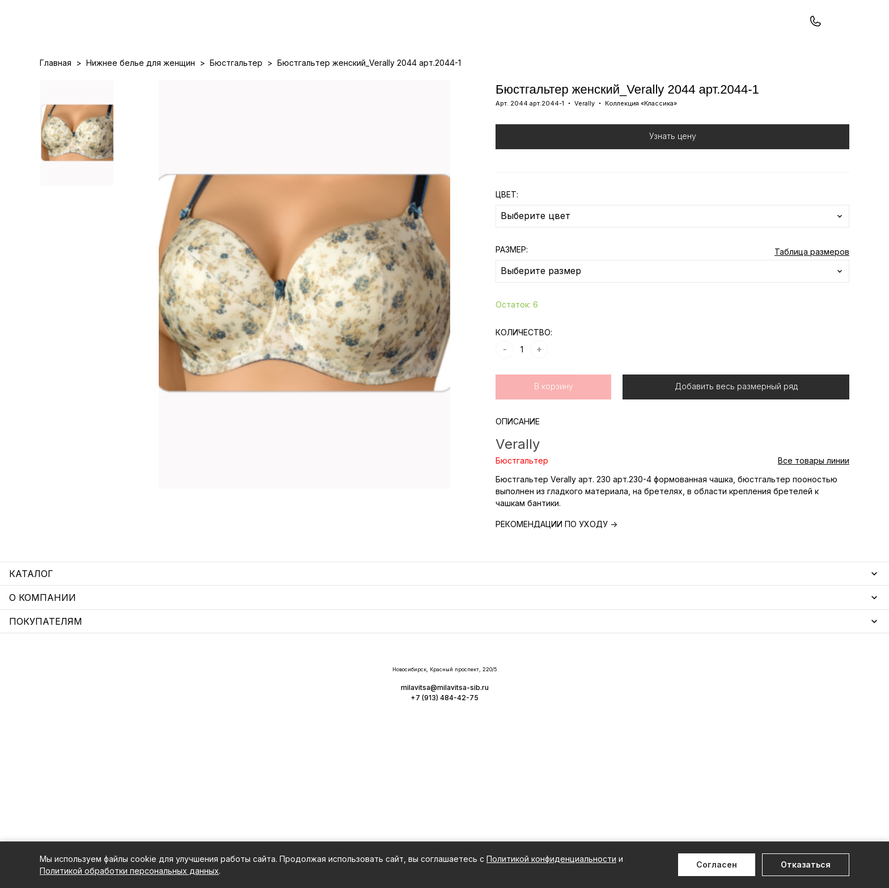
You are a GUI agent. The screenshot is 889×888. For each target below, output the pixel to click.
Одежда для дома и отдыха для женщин (122, 695)
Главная (55, 111)
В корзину (553, 434)
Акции (437, 85)
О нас (503, 85)
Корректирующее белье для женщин (341, 745)
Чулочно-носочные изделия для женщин (120, 777)
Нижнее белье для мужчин (93, 745)
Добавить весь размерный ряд (736, 434)
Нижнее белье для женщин (94, 679)
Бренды (470, 85)
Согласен (716, 864)
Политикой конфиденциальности (551, 859)
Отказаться (806, 864)
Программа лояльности (567, 85)
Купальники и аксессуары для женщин (116, 712)
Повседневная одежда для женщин (112, 794)
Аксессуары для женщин (316, 695)
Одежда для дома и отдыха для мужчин (121, 761)
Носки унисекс (296, 728)
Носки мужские (297, 712)
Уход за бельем (299, 679)
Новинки (401, 85)
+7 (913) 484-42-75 (101, 38)
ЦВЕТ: (507, 242)
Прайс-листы (352, 85)
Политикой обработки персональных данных (129, 871)
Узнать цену (672, 184)
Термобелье (65, 728)
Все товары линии (813, 509)
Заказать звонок (191, 38)
